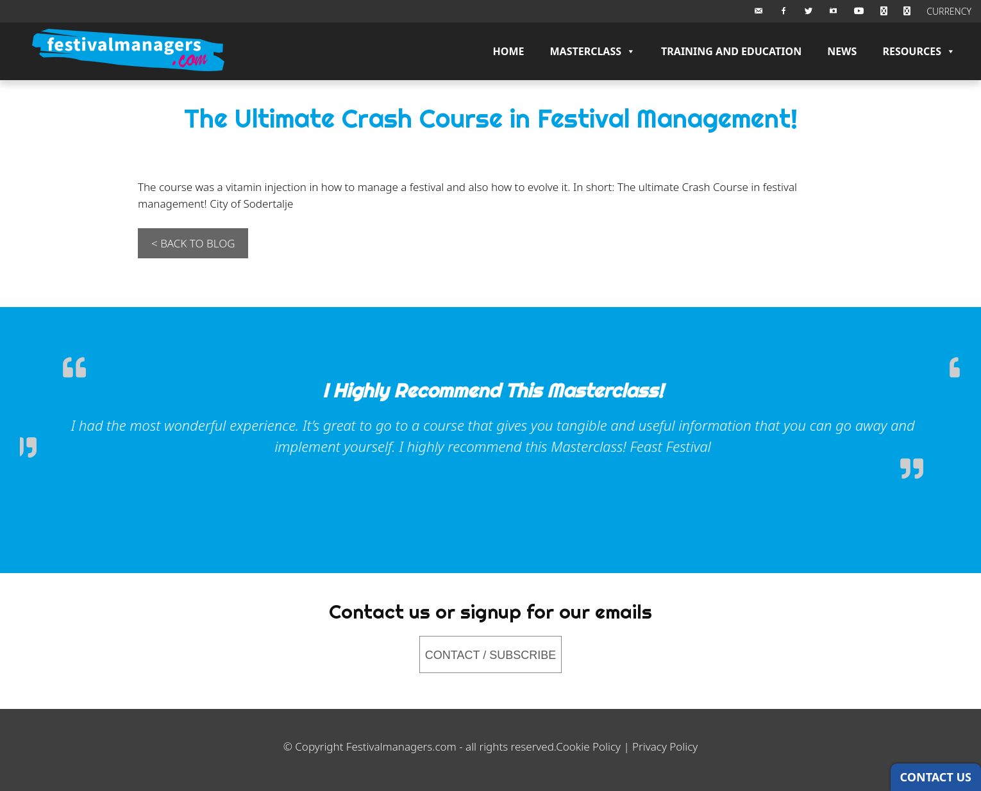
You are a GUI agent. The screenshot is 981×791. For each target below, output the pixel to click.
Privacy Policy (665, 746)
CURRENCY (949, 11)
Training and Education (731, 51)
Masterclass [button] (592, 51)
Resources (918, 51)
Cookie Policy (588, 746)
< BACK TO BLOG (193, 243)
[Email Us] (758, 11)
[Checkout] (907, 11)
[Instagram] (833, 11)
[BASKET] (884, 11)
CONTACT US (935, 777)
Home (508, 51)
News (842, 51)
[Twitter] (808, 11)
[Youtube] (859, 11)
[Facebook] (783, 11)
